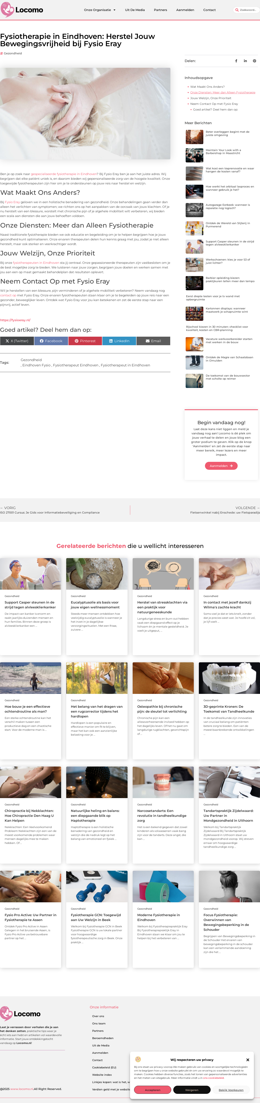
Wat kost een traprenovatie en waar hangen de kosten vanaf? (230, 170)
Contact (209, 10)
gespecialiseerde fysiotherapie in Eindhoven (64, 174)
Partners (160, 10)
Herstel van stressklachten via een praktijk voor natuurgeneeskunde (162, 607)
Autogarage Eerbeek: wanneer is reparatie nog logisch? (228, 206)
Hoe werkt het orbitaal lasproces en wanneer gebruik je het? (230, 188)
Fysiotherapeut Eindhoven (75, 365)
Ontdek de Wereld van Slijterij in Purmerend (228, 224)
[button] (248, 1060)
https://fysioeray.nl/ (15, 320)
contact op (8, 295)
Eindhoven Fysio (36, 365)
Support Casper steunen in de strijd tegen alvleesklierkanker (230, 243)
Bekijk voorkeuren (231, 1090)
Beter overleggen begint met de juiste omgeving (227, 133)
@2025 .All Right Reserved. (31, 1089)
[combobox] (246, 10)
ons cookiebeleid (213, 1077)
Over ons (98, 1016)
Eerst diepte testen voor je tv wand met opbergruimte (213, 298)
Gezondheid (13, 53)
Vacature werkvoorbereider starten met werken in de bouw (229, 340)
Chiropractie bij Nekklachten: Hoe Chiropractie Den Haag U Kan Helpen (29, 816)
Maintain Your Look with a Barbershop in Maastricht (223, 151)
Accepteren (152, 1090)
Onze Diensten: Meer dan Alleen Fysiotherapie (222, 92)
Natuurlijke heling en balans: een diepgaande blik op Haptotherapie (95, 816)
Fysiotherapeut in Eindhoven (125, 365)
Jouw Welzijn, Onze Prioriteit (210, 98)
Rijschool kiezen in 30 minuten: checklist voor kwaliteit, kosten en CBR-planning (217, 328)
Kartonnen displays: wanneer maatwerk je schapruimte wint (227, 310)
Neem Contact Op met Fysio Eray (214, 104)
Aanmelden (185, 10)
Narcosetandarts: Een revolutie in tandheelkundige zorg (161, 816)
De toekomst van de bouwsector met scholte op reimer (228, 377)
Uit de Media (100, 1045)
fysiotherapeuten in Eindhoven (36, 263)
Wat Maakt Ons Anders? (207, 87)
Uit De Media (135, 10)
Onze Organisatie (100, 10)
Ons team (99, 1023)
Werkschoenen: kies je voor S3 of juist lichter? (228, 261)
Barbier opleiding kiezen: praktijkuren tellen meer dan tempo (230, 279)
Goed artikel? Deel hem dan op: (215, 109)
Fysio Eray (12, 202)
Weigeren (191, 1090)
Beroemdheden (103, 1038)
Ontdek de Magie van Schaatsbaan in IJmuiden (229, 359)
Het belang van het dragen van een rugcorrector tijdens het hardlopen (97, 711)
